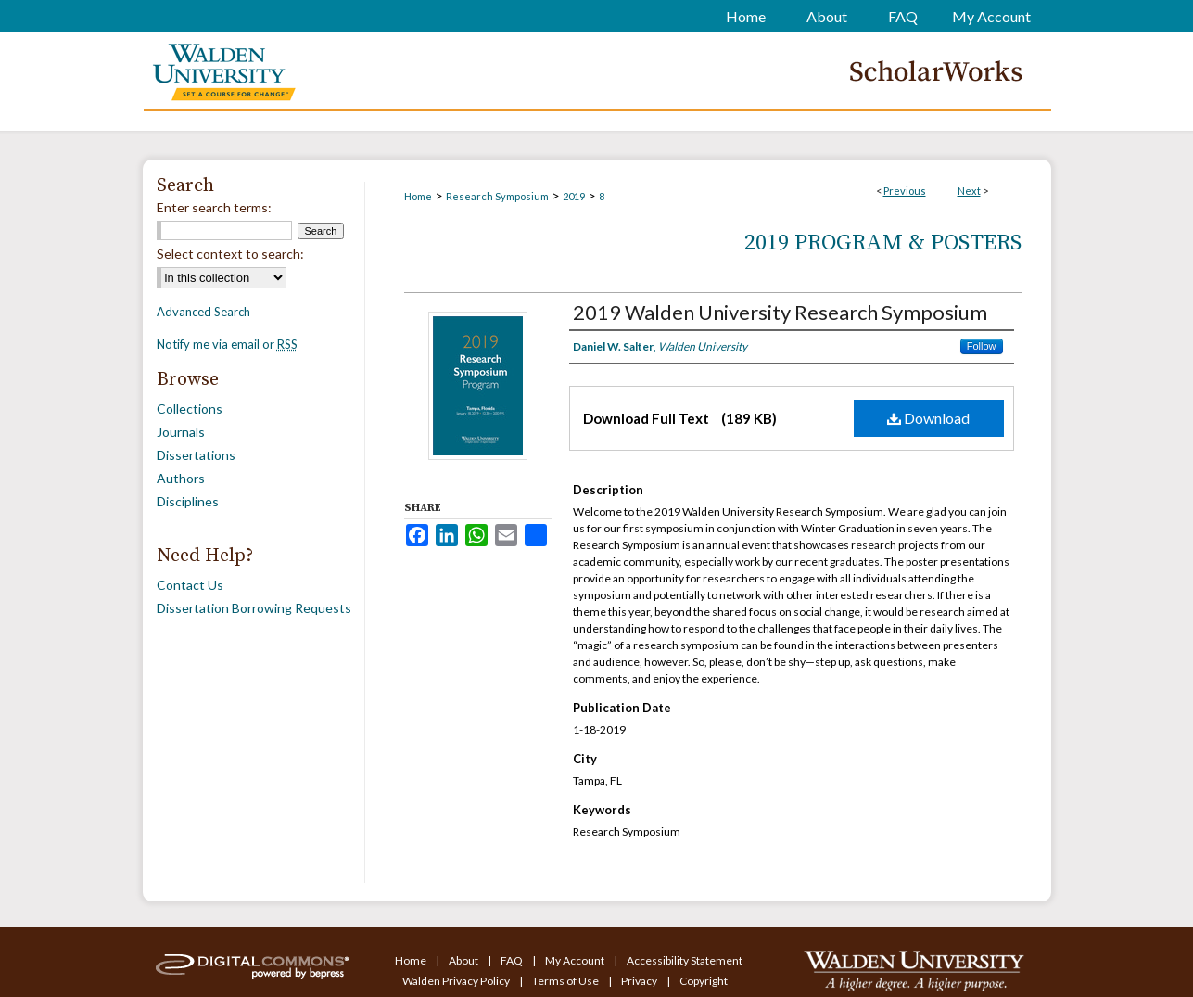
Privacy (640, 981)
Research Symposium (497, 196)
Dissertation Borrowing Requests (254, 608)
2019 (574, 196)
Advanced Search (203, 311)
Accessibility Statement (684, 960)
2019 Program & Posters (883, 243)
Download (928, 418)
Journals (181, 432)
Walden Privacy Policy (457, 981)
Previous (904, 191)
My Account (575, 960)
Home (418, 196)
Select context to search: (230, 254)
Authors (181, 478)
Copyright (703, 981)
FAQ (513, 960)
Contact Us (190, 585)
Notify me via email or (227, 344)
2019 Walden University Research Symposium (780, 312)
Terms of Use (566, 981)
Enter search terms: (214, 207)
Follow (981, 346)
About (464, 960)
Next (969, 191)
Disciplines (188, 501)
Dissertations (196, 455)
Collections (189, 408)
